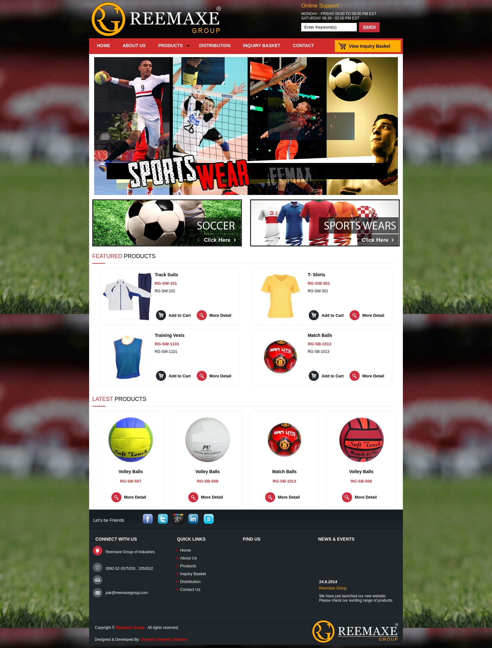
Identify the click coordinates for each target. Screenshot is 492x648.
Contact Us (190, 589)
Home (185, 550)
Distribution (190, 581)
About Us (188, 558)
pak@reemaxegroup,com (126, 593)
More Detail (220, 315)
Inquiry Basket (193, 573)
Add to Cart (179, 315)
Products (188, 566)
